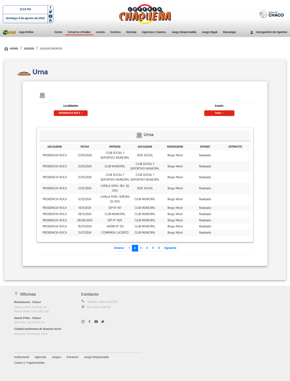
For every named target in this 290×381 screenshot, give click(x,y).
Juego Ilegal (209, 32)
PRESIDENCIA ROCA (70, 113)
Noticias (131, 32)
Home (58, 32)
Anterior (119, 248)
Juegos (29, 48)
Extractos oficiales (79, 32)
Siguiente (170, 248)
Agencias (40, 357)
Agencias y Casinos (154, 32)
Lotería (100, 32)
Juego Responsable (184, 32)
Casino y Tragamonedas (29, 362)
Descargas (229, 32)
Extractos (72, 357)
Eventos (115, 32)
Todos (218, 113)
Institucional (21, 357)
